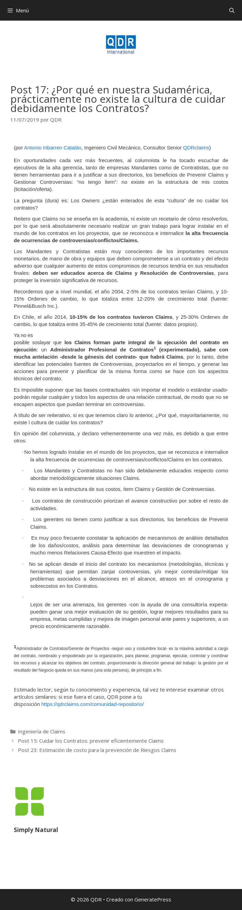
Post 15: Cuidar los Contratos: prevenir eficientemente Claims (91, 740)
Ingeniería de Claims (41, 731)
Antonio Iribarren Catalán (52, 147)
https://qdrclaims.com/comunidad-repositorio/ (92, 704)
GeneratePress (152, 899)
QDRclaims (196, 147)
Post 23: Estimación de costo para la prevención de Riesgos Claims (97, 749)
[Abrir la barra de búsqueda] (232, 10)
